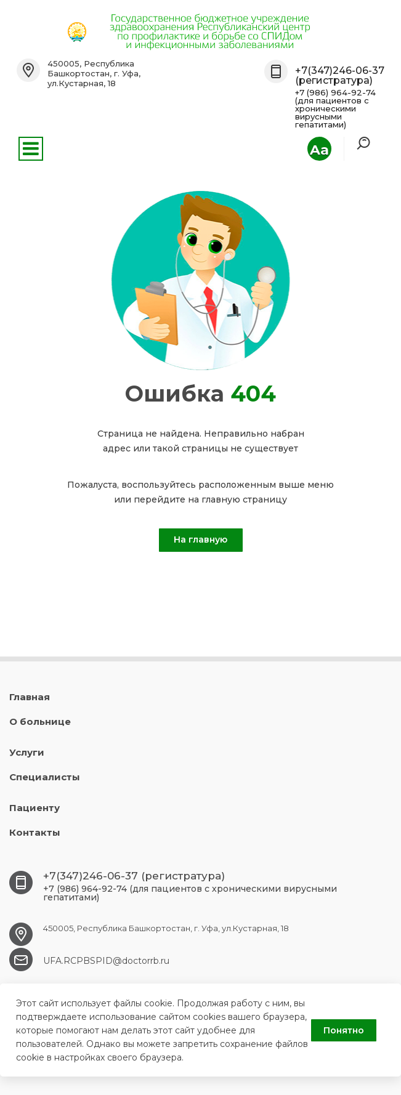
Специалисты (44, 777)
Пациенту (34, 808)
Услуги (26, 752)
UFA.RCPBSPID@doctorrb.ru (106, 960)
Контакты (34, 832)
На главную (200, 539)
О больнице (40, 721)
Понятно (343, 1030)
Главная (29, 697)
